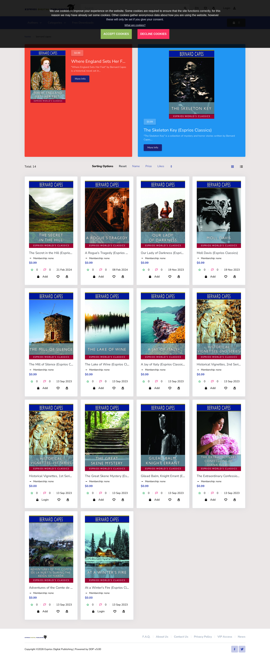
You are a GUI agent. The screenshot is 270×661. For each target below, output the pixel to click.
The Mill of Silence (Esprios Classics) (55, 364)
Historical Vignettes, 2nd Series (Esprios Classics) (232, 364)
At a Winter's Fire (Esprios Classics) (110, 588)
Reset (123, 166)
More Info (80, 78)
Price (148, 166)
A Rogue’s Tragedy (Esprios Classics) (111, 253)
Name (136, 166)
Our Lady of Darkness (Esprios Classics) (169, 253)
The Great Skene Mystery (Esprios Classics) (116, 476)
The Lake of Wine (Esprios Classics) (111, 364)
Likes (160, 166)
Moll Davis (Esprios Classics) (217, 253)
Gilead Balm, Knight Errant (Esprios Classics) (173, 476)
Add (42, 277)
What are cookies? (134, 25)
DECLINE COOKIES (153, 33)
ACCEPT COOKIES (116, 33)
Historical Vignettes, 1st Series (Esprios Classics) (64, 476)
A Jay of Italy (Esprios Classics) (163, 364)
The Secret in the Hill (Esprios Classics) (57, 253)
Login (42, 500)
